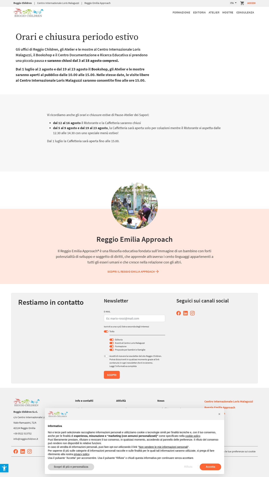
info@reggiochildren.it (25, 439)
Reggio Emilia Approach (97, 3)
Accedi (251, 3)
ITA (232, 3)
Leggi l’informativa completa (123, 366)
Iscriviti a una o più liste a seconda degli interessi (126, 326)
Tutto (112, 331)
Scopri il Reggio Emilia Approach (133, 271)
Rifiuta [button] (188, 466)
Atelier (214, 12)
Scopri (112, 375)
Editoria (199, 12)
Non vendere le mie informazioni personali (163, 446)
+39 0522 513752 (22, 433)
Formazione (181, 12)
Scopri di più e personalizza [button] (71, 466)
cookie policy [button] (192, 435)
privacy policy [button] (81, 454)
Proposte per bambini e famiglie (130, 349)
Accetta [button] (210, 466)
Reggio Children (22, 3)
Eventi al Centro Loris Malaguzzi (130, 343)
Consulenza (245, 12)
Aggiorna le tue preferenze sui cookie (235, 451)
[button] (219, 414)
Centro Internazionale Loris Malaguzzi (58, 3)
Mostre (227, 12)
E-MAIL (107, 311)
